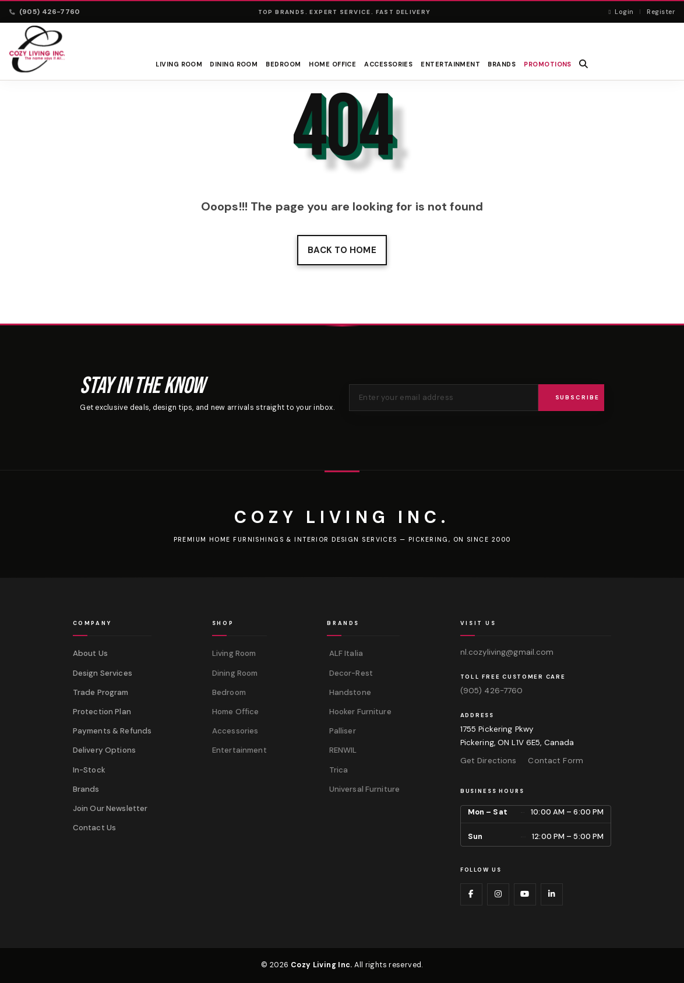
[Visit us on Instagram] (498, 894)
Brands (86, 789)
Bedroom (283, 64)
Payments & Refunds (112, 731)
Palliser (341, 731)
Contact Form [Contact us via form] (555, 761)
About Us (90, 653)
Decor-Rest (349, 673)
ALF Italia (344, 653)
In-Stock (89, 770)
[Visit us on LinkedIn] (552, 894)
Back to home (342, 250)
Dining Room (234, 64)
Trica (337, 770)
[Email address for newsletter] (443, 397)
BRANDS (502, 64)
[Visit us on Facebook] (471, 894)
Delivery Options (104, 750)
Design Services (102, 673)
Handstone (349, 692)
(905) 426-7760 (491, 691)
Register (661, 12)
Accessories (388, 64)
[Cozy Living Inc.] (342, 517)
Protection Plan (102, 712)
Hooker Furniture (359, 712)
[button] (584, 64)
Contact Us (94, 828)
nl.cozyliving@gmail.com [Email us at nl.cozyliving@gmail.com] (507, 652)
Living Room (179, 64)
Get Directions (488, 761)
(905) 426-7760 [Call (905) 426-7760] (44, 11)
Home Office (333, 64)
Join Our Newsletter (110, 808)
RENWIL (342, 750)
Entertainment (450, 64)
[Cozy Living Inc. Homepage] (37, 49)
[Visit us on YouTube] (525, 894)
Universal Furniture (363, 789)
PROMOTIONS (547, 64)
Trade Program (101, 692)
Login (620, 12)
